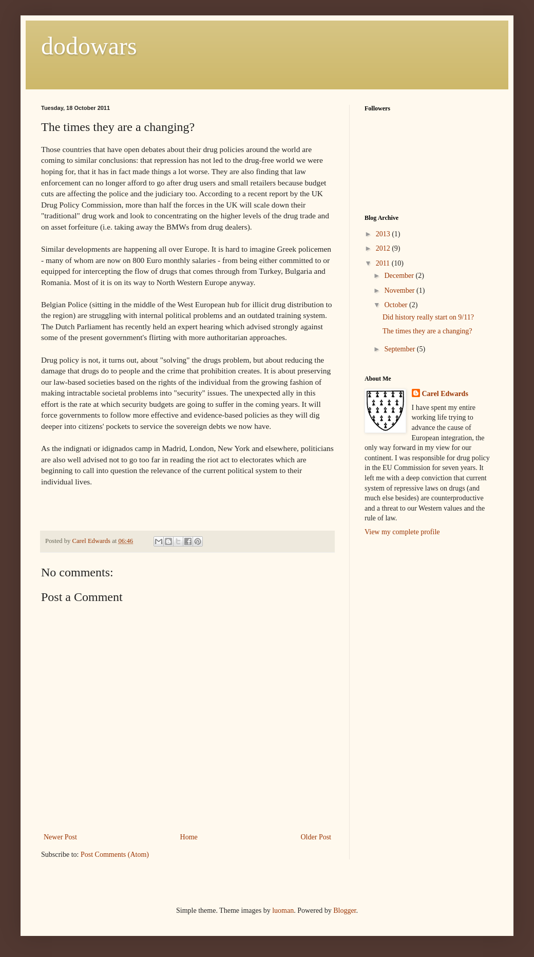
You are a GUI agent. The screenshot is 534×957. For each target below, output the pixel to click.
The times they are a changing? (427, 331)
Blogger (344, 910)
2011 (384, 263)
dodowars (89, 46)
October (396, 305)
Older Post (316, 837)
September (400, 349)
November (400, 290)
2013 (384, 234)
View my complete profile (402, 532)
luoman (283, 910)
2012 (384, 248)
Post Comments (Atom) (115, 854)
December (399, 275)
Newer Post (60, 837)
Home (189, 837)
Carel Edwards (445, 394)
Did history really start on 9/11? (428, 317)
